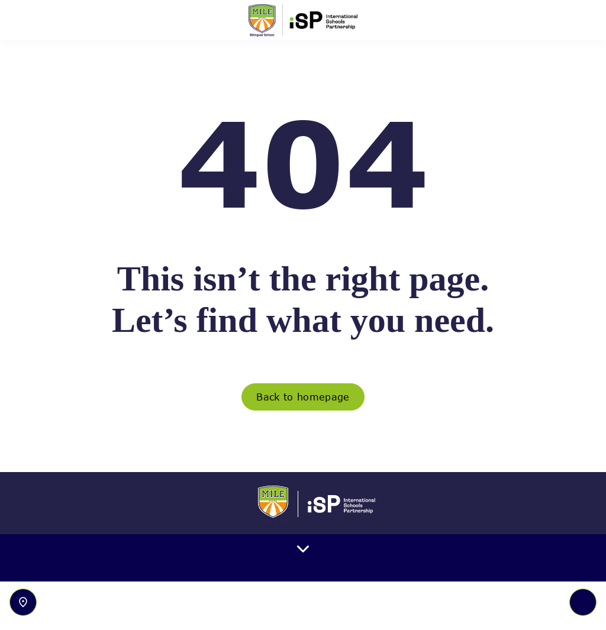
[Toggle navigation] (583, 602)
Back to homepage (302, 397)
